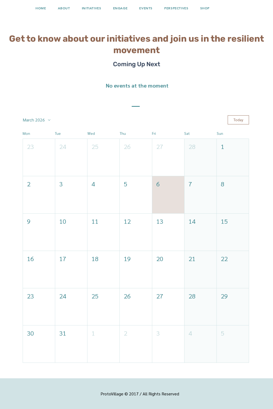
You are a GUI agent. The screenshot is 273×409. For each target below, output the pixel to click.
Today (238, 119)
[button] (91, 8)
